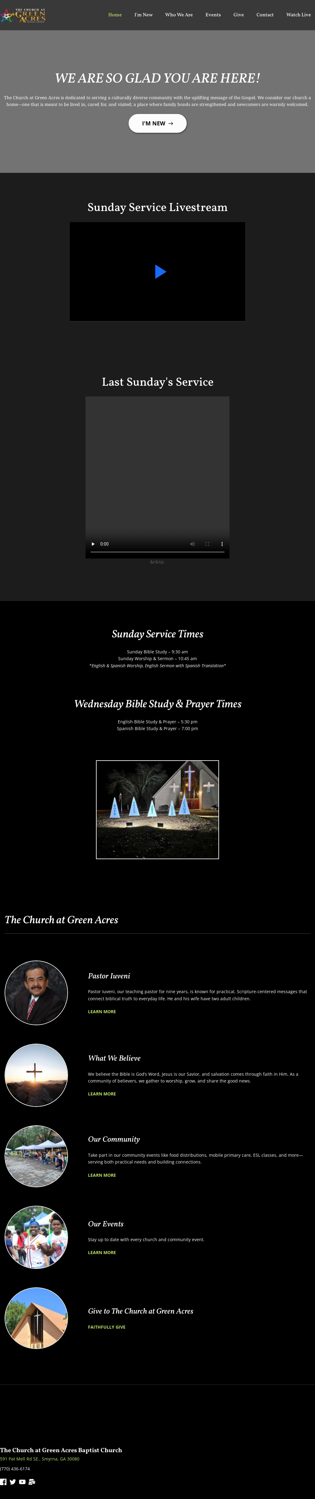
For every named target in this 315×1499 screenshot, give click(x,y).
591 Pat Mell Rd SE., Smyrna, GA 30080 (39, 1459)
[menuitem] (115, 15)
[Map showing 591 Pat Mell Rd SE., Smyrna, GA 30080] (157, 1419)
